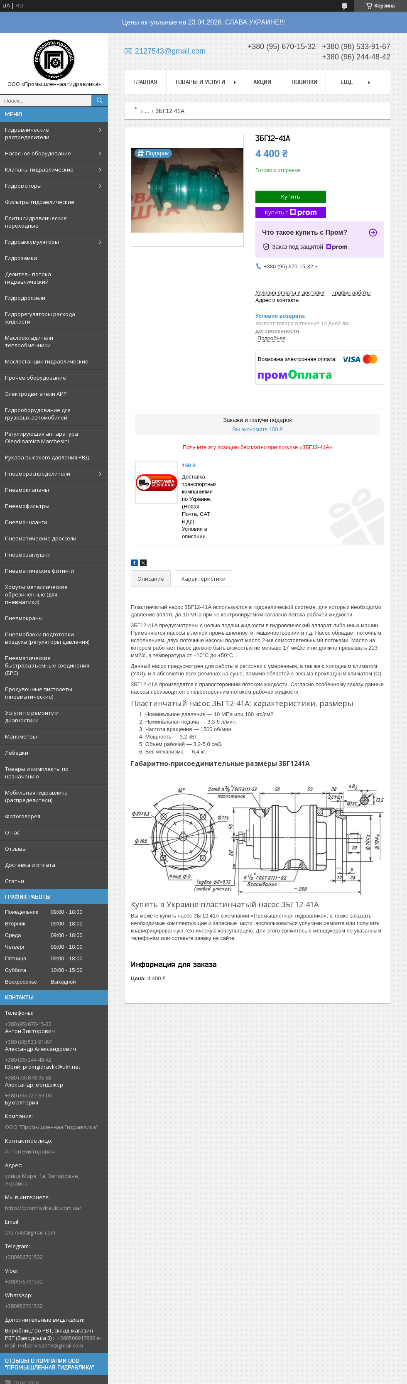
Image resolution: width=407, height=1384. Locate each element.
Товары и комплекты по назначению (37, 772)
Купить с (291, 212)
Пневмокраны (24, 618)
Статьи (14, 881)
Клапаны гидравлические (39, 169)
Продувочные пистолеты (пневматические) (38, 692)
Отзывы (16, 848)
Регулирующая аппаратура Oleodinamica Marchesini (41, 437)
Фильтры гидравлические (39, 202)
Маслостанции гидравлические (46, 361)
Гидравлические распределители (27, 133)
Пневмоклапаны (27, 489)
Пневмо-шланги (26, 522)
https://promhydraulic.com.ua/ (43, 1208)
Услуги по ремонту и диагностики (32, 716)
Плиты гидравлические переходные (36, 221)
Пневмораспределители (37, 473)
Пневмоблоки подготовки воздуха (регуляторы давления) (47, 638)
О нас (12, 832)
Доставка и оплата (30, 865)
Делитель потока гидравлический (28, 277)
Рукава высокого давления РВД (47, 457)
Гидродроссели (25, 298)
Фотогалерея (22, 816)
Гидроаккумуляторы (32, 241)
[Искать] (99, 100)
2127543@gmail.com (30, 1232)
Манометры (21, 736)
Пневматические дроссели (40, 538)
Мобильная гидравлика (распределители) (36, 796)
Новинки (304, 82)
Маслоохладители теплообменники (29, 341)
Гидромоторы (23, 185)
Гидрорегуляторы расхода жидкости (40, 317)
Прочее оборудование (35, 377)
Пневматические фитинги (39, 570)
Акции (262, 82)
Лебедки (16, 752)
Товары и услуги (200, 82)
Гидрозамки (21, 258)
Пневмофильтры (27, 506)
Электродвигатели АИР (36, 394)
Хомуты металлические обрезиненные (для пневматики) (36, 594)
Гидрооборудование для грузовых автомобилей (38, 413)
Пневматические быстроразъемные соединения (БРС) (47, 665)
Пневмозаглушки (28, 554)
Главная (145, 82)
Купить (290, 196)
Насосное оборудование (38, 153)
